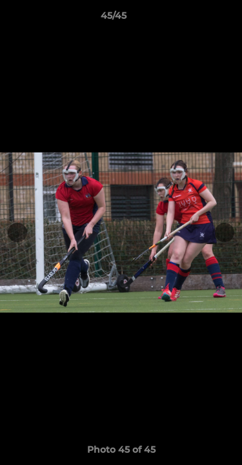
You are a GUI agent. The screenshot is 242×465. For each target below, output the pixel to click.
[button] (195, 19)
